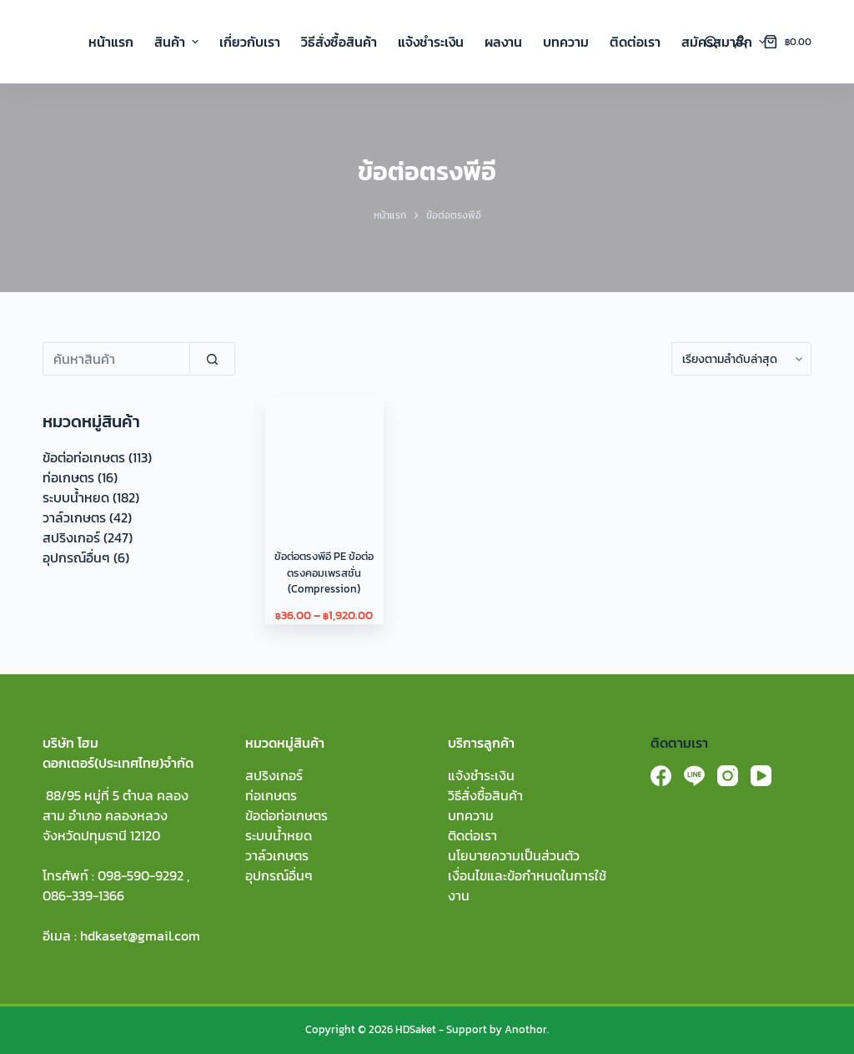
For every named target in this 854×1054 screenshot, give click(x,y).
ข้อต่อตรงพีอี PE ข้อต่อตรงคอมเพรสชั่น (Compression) (324, 572)
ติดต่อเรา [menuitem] (635, 42)
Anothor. (527, 1029)
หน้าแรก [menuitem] (110, 42)
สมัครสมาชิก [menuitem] (723, 42)
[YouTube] (761, 775)
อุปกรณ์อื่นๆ (76, 557)
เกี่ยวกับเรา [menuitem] (249, 42)
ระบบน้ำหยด (76, 497)
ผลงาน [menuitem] (503, 42)
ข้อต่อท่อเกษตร (84, 457)
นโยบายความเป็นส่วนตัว (514, 855)
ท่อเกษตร (68, 477)
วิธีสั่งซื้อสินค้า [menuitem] (339, 42)
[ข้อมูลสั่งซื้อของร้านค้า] (741, 359)
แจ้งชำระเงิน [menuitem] (431, 42)
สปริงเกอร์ (71, 537)
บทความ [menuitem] (566, 42)
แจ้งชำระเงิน (481, 775)
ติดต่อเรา (472, 835)
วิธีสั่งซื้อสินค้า (485, 795)
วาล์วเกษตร (74, 517)
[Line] (694, 775)
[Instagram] (727, 775)
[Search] (711, 42)
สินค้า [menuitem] (178, 42)
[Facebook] (661, 775)
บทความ (471, 815)
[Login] (740, 41)
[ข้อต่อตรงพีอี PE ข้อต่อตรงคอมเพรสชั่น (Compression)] (324, 455)
